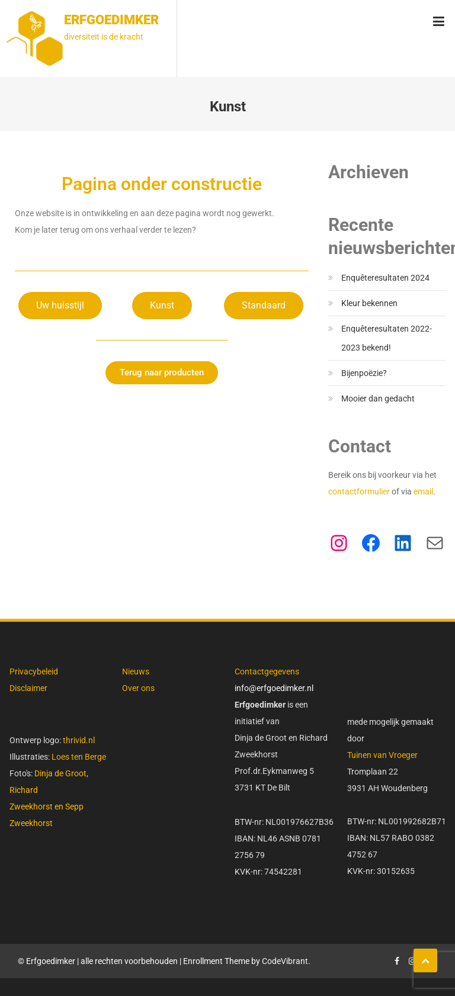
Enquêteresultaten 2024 (385, 277)
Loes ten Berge (79, 757)
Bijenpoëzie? (364, 373)
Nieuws (135, 671)
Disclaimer (28, 688)
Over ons (138, 688)
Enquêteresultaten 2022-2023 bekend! (386, 338)
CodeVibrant (285, 961)
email (423, 491)
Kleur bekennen (369, 303)
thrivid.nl (78, 740)
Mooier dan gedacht (378, 398)
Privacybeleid (33, 671)
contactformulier (360, 491)
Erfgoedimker (111, 19)
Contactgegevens (267, 671)
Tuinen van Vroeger (382, 755)
